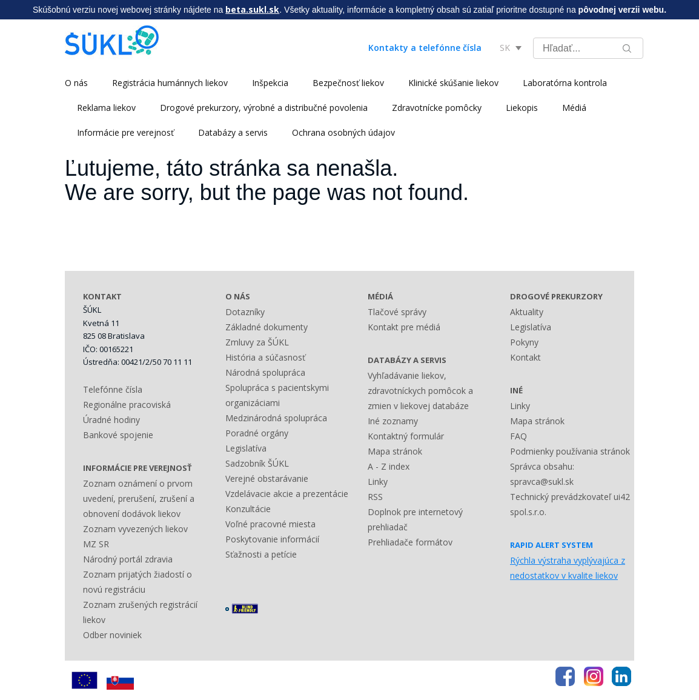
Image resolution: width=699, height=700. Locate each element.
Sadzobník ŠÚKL (257, 463)
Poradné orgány (256, 433)
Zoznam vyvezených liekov (135, 529)
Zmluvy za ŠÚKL (257, 342)
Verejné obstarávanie (266, 478)
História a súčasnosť (265, 357)
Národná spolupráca (265, 372)
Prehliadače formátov (410, 542)
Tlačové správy (397, 312)
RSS (375, 496)
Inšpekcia (270, 82)
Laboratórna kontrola (565, 82)
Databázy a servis (233, 132)
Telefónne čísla (112, 389)
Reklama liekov (106, 107)
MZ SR (96, 544)
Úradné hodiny (111, 419)
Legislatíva (246, 448)
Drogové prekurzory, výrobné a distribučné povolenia (264, 107)
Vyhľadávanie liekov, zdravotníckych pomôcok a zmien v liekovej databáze (420, 391)
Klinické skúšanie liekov (453, 82)
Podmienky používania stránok (570, 451)
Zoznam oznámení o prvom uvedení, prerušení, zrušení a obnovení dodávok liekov (138, 498)
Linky (378, 481)
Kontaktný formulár (406, 436)
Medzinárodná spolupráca (276, 418)
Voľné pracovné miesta (270, 524)
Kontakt (525, 357)
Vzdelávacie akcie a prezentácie (286, 493)
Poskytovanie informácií (272, 539)
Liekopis (522, 107)
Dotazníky (245, 312)
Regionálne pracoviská (127, 404)
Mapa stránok (395, 451)
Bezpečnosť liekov (348, 82)
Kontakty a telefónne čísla (425, 47)
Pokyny (524, 342)
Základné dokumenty (266, 327)
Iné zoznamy (393, 421)
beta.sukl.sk (252, 9)
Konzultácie (248, 509)
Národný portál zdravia (128, 559)
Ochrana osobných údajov (343, 132)
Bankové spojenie (118, 435)
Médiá (574, 107)
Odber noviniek (112, 635)
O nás (76, 82)
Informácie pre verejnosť (125, 132)
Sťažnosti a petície (261, 554)
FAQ (518, 436)
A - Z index (388, 466)
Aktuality (526, 312)
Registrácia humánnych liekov (170, 82)
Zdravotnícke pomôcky (437, 107)
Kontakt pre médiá (404, 327)
